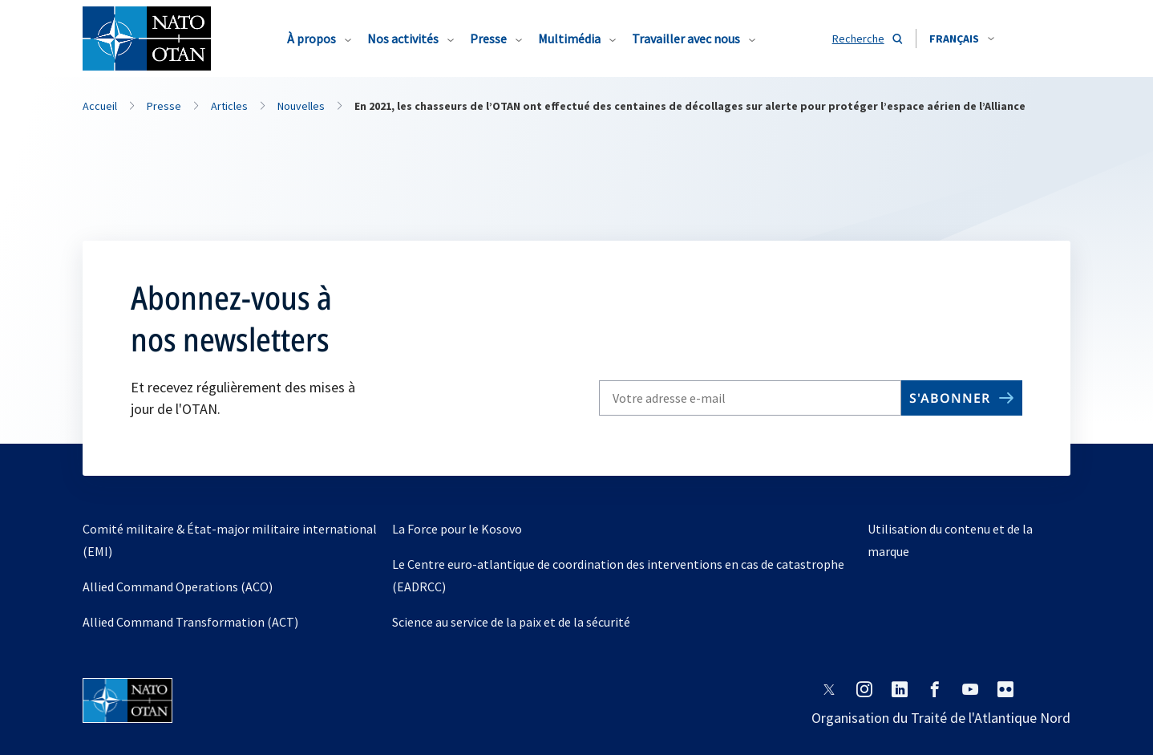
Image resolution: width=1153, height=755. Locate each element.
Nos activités (403, 38)
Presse (488, 38)
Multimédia (569, 38)
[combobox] (961, 38)
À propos (311, 38)
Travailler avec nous (686, 38)
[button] (961, 38)
